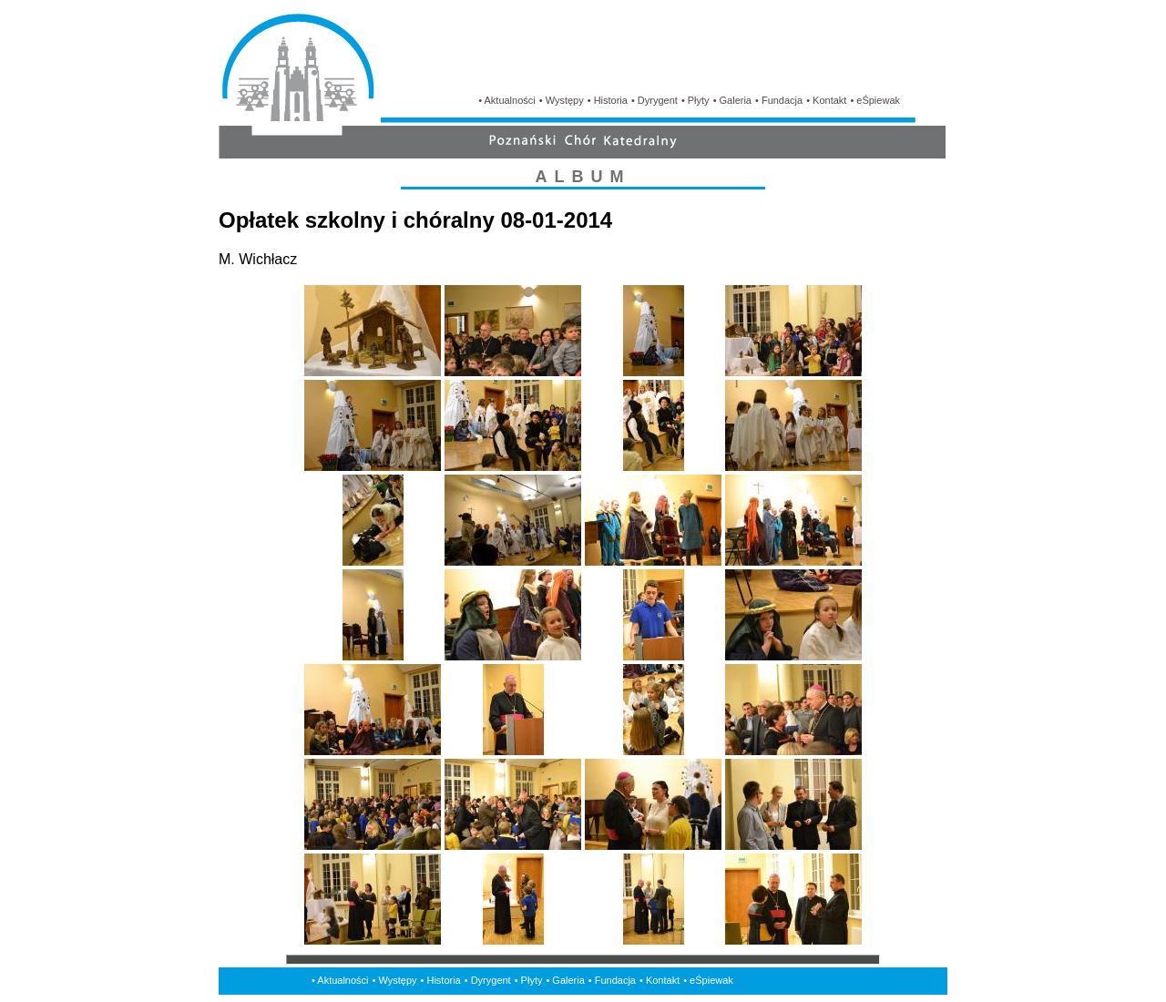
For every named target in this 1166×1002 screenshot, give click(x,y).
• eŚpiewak (875, 100)
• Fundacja (779, 100)
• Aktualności (507, 100)
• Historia (608, 100)
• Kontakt (826, 100)
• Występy (561, 100)
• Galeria (732, 100)
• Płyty (695, 100)
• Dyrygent (654, 100)
